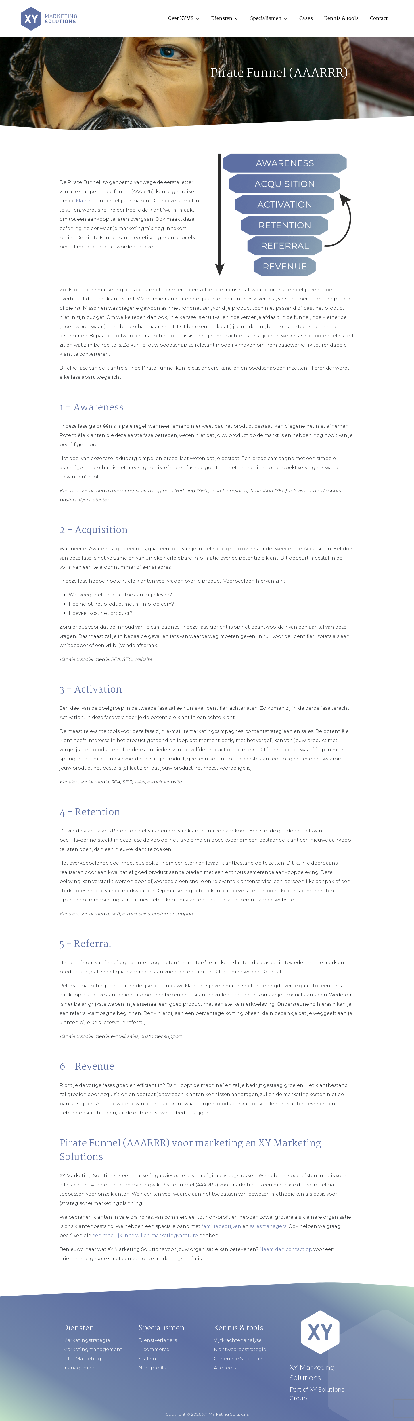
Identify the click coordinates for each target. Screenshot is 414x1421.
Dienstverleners (158, 1340)
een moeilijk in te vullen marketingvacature (145, 1235)
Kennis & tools (341, 18)
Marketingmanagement (92, 1349)
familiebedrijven (221, 1226)
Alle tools (225, 1368)
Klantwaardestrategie (240, 1349)
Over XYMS (184, 18)
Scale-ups (150, 1358)
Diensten (225, 18)
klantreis (86, 200)
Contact (379, 18)
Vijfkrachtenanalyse (238, 1340)
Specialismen (269, 18)
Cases (306, 18)
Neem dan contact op (286, 1249)
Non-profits (152, 1368)
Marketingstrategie (86, 1340)
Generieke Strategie (238, 1358)
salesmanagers (268, 1226)
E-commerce (154, 1349)
